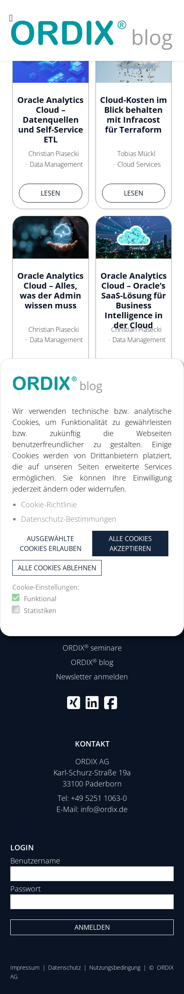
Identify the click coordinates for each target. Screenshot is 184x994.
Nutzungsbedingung (114, 967)
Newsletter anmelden (92, 676)
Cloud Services (139, 164)
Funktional (40, 598)
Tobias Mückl (136, 153)
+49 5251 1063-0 (99, 798)
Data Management (56, 164)
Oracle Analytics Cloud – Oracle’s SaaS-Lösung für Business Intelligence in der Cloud (133, 300)
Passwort (25, 888)
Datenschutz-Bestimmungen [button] (68, 519)
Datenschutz (64, 967)
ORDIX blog (92, 662)
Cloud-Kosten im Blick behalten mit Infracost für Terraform (133, 114)
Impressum (25, 967)
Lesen (50, 193)
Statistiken (40, 610)
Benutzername (35, 860)
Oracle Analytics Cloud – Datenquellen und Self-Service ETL (50, 119)
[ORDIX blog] (92, 30)
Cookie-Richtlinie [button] (49, 504)
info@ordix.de (104, 809)
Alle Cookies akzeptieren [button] (130, 543)
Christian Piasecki (53, 153)
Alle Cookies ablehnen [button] (57, 567)
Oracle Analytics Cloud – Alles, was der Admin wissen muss (50, 290)
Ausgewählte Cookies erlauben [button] (51, 543)
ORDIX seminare (92, 648)
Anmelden (92, 927)
